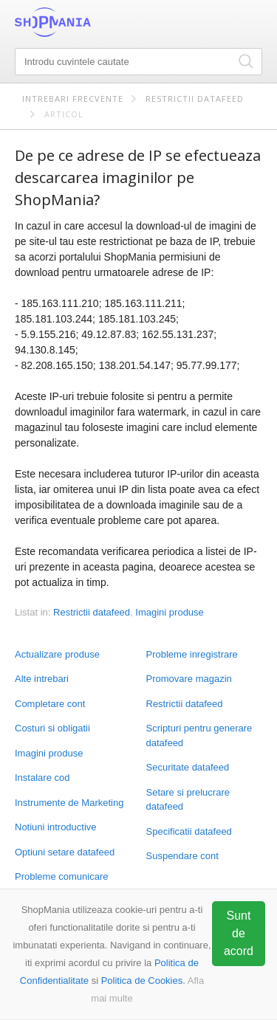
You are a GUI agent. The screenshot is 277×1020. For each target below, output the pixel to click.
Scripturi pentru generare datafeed (199, 735)
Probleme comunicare (61, 876)
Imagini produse (49, 753)
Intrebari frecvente (72, 98)
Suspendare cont (182, 855)
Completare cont (50, 703)
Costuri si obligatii (52, 728)
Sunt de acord (238, 933)
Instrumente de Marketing (69, 802)
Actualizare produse (57, 654)
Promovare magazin (189, 678)
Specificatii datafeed (189, 831)
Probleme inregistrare (192, 654)
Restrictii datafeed (195, 98)
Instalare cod (42, 777)
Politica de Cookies (142, 980)
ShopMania (89, 22)
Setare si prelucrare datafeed (188, 800)
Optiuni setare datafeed (64, 852)
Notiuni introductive (56, 827)
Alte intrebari (42, 678)
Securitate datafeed (188, 767)
